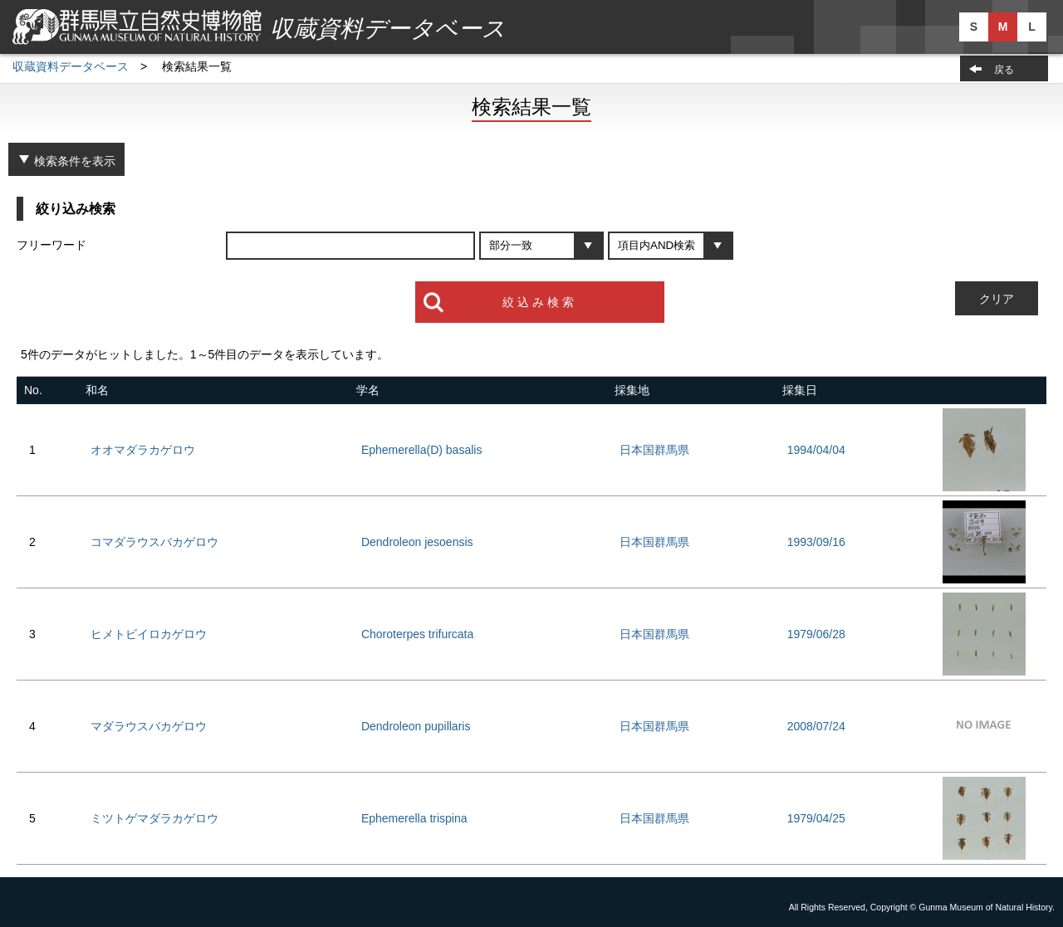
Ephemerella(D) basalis (422, 449)
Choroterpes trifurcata (417, 634)
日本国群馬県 (654, 449)
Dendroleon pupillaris (416, 726)
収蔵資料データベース (70, 66)
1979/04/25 (816, 818)
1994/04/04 (816, 449)
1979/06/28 (816, 634)
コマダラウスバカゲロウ (154, 542)
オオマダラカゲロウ (143, 449)
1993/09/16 (816, 542)
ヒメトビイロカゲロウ (149, 634)
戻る (1004, 70)
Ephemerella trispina (414, 818)
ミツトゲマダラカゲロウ (154, 818)
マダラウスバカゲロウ (149, 726)
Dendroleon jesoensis (417, 542)
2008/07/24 (816, 726)
